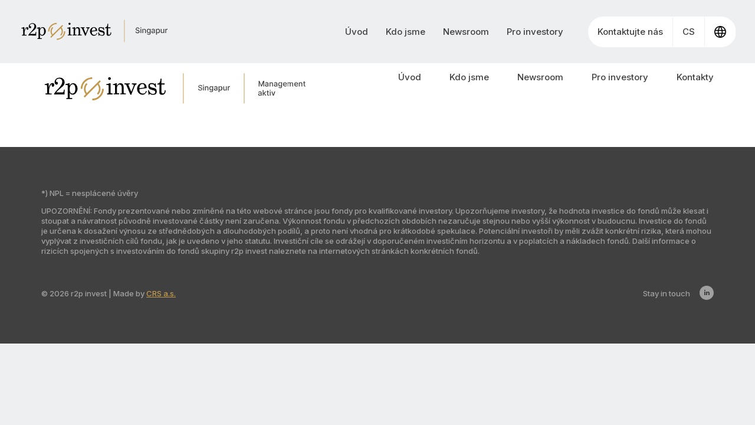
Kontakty (695, 77)
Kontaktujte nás (630, 31)
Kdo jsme (405, 31)
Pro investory (535, 31)
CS (688, 31)
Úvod (356, 31)
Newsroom (466, 31)
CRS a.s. (161, 293)
